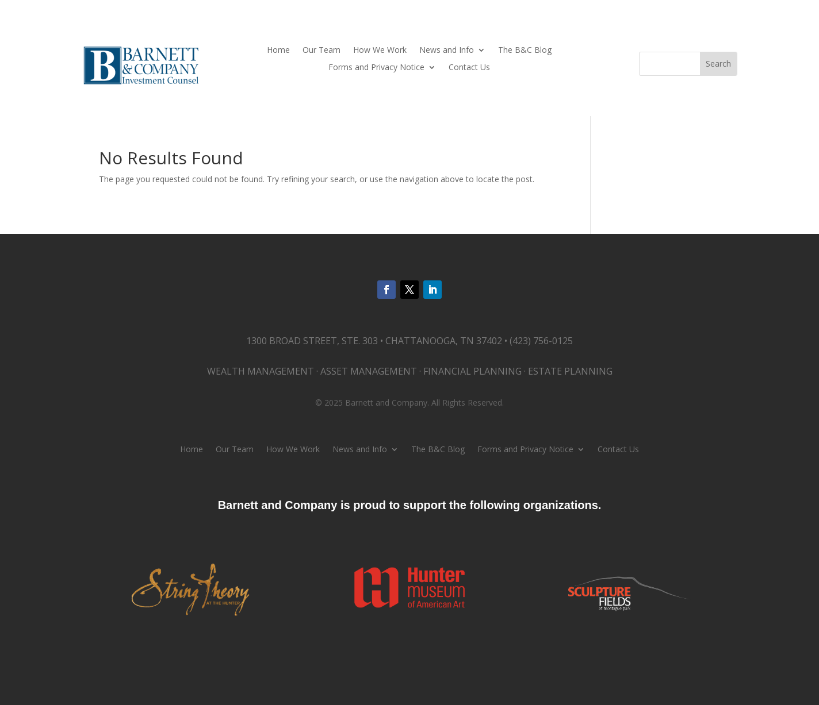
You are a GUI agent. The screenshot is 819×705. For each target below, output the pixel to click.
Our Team (321, 50)
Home (278, 50)
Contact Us (469, 67)
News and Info (446, 50)
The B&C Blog (525, 50)
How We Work (380, 50)
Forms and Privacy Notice (376, 67)
